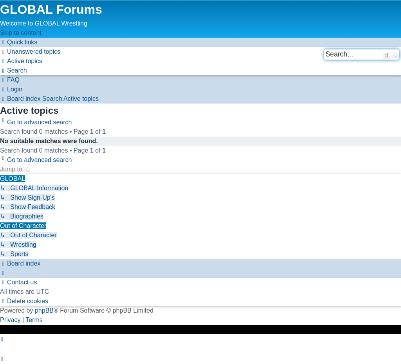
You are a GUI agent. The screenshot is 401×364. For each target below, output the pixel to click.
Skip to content (21, 32)
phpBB (44, 310)
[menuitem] (30, 51)
